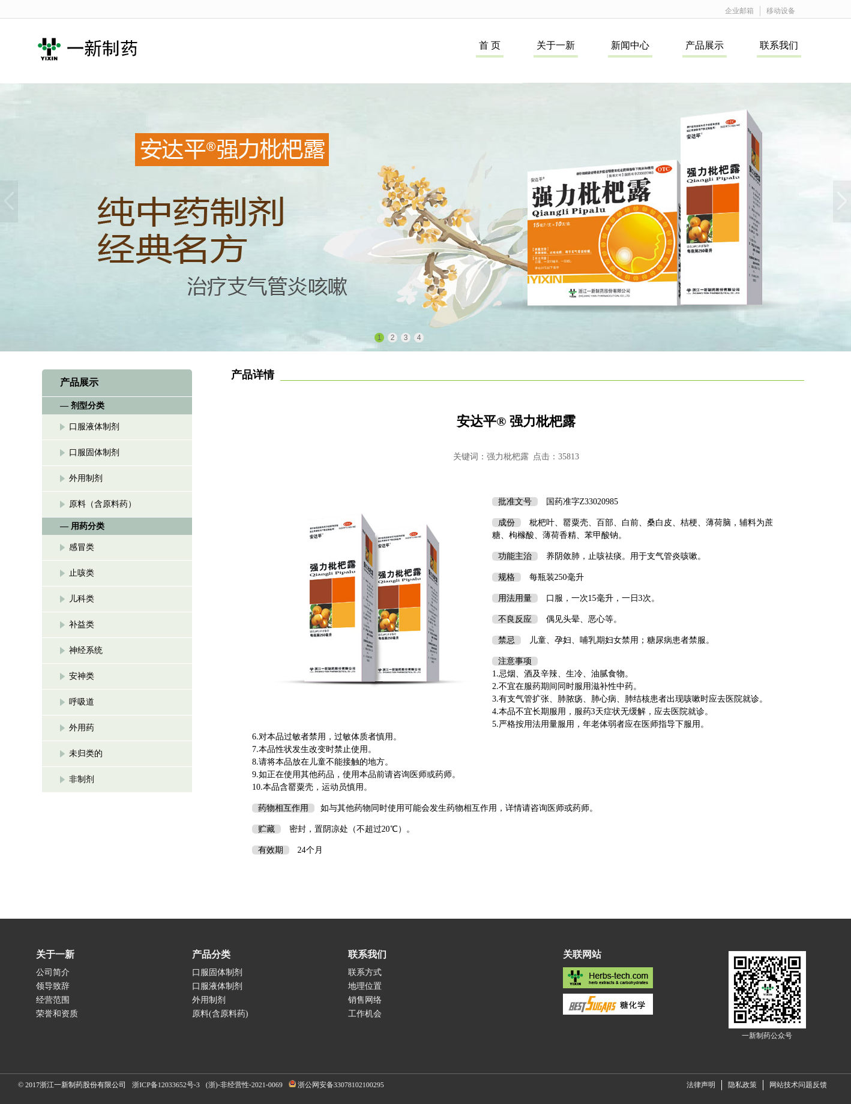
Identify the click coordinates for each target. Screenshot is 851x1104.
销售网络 (365, 999)
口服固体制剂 (94, 452)
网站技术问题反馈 (798, 1085)
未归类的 (86, 753)
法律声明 (701, 1085)
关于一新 (556, 45)
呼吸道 (81, 701)
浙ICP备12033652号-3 (166, 1085)
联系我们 (779, 45)
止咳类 (81, 572)
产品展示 (704, 45)
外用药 (81, 727)
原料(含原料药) (220, 1013)
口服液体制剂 (94, 426)
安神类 (81, 676)
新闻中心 (630, 45)
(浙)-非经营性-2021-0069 (244, 1085)
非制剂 (81, 779)
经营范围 (53, 999)
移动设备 (780, 11)
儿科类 (81, 598)
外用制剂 (86, 478)
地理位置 (365, 986)
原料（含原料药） (102, 504)
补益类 (81, 624)
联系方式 (365, 972)
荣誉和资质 (57, 1013)
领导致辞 (53, 986)
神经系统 (86, 650)
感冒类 (81, 547)
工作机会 (365, 1013)
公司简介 (53, 972)
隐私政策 (742, 1085)
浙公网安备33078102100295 (341, 1085)
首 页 (490, 45)
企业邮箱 (739, 11)
